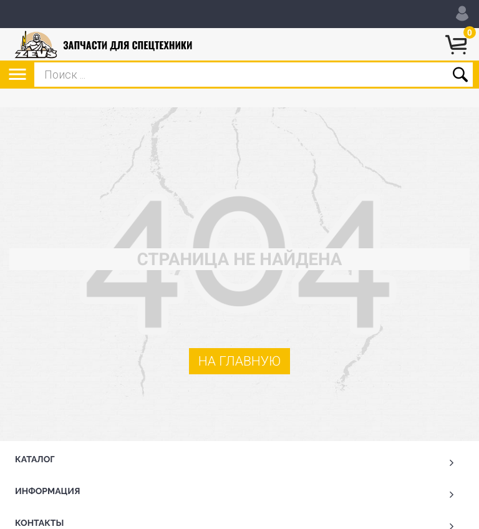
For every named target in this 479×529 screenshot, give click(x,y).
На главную (239, 361)
